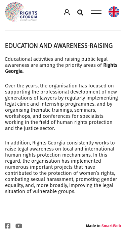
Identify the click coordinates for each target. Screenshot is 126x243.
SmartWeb (111, 225)
